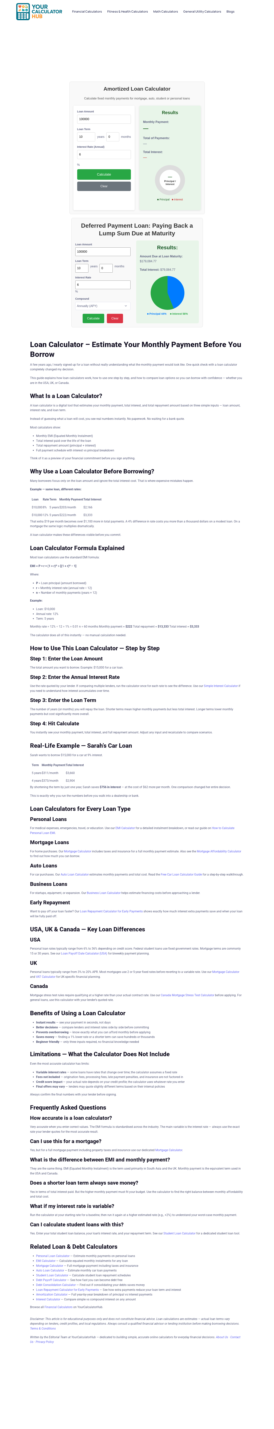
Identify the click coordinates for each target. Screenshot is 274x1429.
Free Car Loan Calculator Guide (181, 874)
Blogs (230, 11)
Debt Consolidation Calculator (56, 1285)
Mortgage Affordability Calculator (219, 851)
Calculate (104, 174)
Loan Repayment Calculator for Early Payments (111, 911)
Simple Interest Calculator (221, 686)
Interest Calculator (48, 1299)
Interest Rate (83, 277)
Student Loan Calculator (179, 1233)
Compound (82, 298)
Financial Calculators (58, 1307)
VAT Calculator (45, 977)
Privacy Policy (45, 1342)
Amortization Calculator (51, 1294)
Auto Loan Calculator (75, 874)
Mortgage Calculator (77, 851)
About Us (222, 1337)
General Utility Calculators (202, 11)
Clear (104, 186)
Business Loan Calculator (104, 893)
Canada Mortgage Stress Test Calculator (187, 995)
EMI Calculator (125, 828)
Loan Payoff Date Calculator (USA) (84, 953)
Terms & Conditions (43, 1328)
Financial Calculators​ (87, 11)
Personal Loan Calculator (52, 1256)
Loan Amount (85, 111)
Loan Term (84, 129)
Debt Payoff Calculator (51, 1280)
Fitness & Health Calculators (127, 11)
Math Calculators (165, 11)
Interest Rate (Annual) (90, 146)
